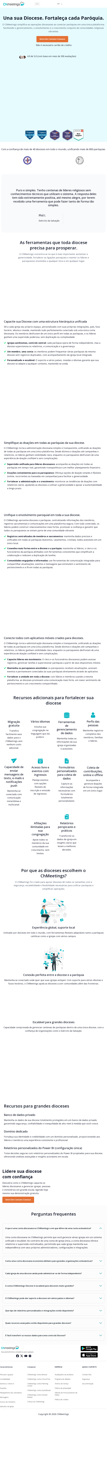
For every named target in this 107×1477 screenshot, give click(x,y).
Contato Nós (86, 1375)
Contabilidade (5, 1379)
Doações (3, 1388)
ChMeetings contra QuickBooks (39, 1390)
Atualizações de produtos (64, 1375)
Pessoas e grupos (6, 1375)
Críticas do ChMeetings (36, 1402)
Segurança (86, 1379)
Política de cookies (62, 1399)
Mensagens (4, 1397)
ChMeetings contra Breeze (37, 1375)
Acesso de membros (7, 1402)
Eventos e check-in (7, 1384)
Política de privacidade (63, 1388)
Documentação (87, 1384)
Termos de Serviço (62, 1384)
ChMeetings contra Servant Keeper (37, 1396)
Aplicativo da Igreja (7, 1406)
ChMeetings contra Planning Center (37, 1385)
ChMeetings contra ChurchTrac (38, 1379)
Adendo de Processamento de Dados (66, 1394)
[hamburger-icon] (37, 4)
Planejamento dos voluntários (11, 1393)
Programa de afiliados (63, 1379)
